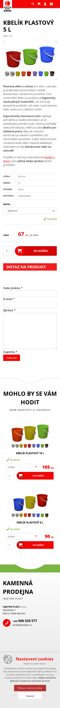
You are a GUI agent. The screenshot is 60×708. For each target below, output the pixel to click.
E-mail (9, 299)
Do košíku (41, 251)
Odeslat (11, 358)
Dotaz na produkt (26, 266)
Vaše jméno (13, 288)
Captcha (10, 352)
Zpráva (9, 310)
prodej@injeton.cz (22, 624)
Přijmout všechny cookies (30, 688)
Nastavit (30, 696)
